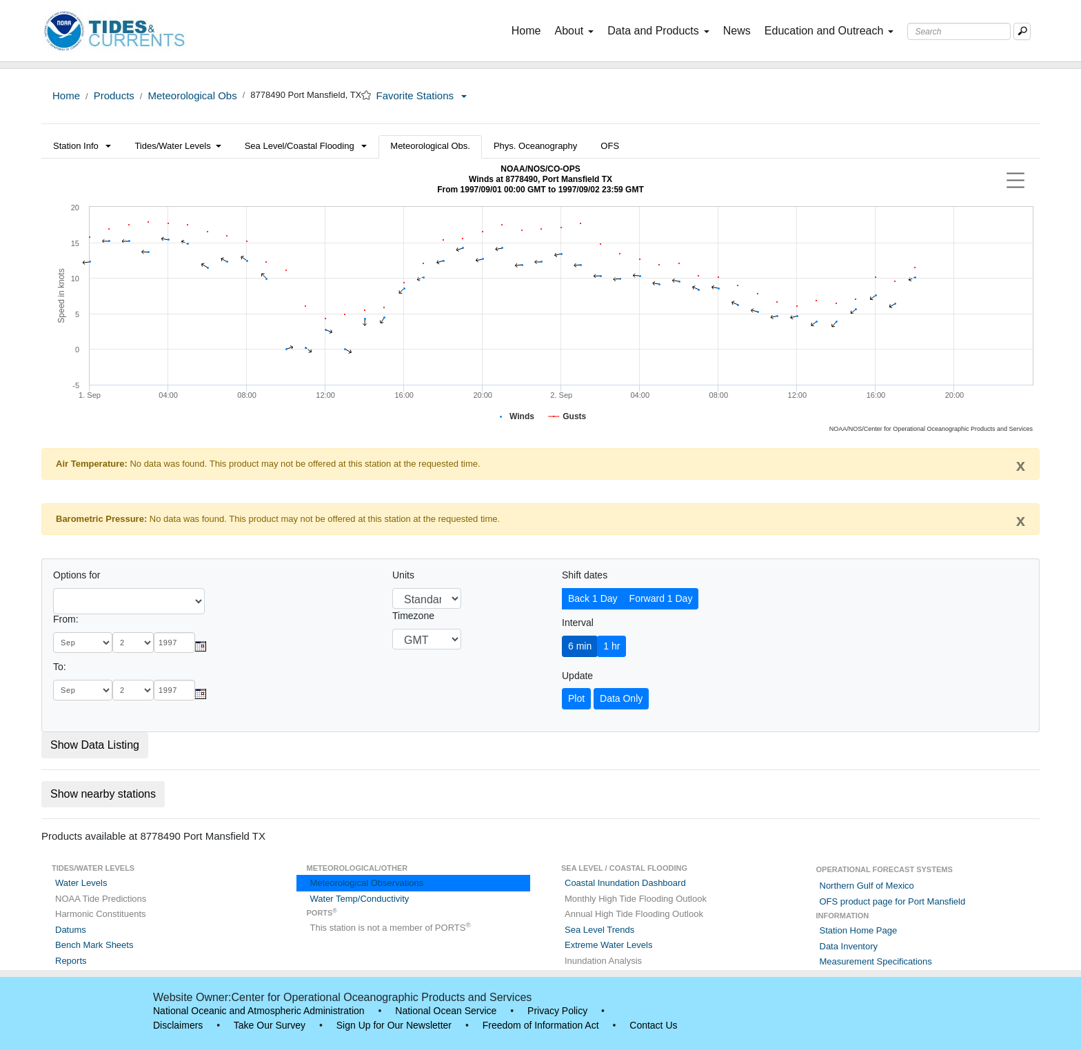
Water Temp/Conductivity (360, 898)
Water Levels (81, 883)
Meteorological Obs (192, 95)
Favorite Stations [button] (421, 95)
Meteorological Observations (367, 883)
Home (529, 30)
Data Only (621, 698)
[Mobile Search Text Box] (1022, 31)
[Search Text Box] (959, 31)
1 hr (611, 646)
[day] (133, 642)
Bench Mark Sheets (94, 945)
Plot (576, 698)
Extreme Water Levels (608, 945)
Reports (71, 961)
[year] (174, 642)
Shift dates (584, 574)
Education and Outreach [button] (829, 31)
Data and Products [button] (658, 31)
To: (59, 666)
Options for (76, 574)
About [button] (574, 31)
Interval (578, 622)
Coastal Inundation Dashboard (625, 883)
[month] (82, 642)
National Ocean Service (445, 1010)
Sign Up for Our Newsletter (394, 1025)
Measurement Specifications (876, 961)
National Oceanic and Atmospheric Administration (259, 1010)
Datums (70, 930)
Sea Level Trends (599, 930)
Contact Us (653, 1025)
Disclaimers (178, 1025)
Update (577, 675)
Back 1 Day (593, 598)
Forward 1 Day (661, 598)
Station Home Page (859, 930)
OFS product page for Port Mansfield (893, 901)
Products (114, 95)
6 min (580, 646)
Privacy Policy (557, 1010)
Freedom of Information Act (541, 1025)
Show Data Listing (94, 745)
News (737, 31)
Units (403, 574)
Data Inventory (849, 946)
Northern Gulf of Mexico (867, 885)
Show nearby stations (103, 794)
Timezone (413, 615)
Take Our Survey (269, 1025)
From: (66, 619)
